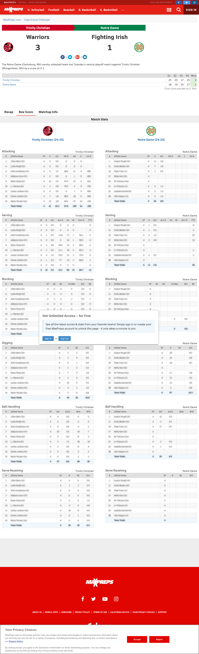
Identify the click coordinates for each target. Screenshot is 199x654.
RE (78, 475)
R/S (88, 475)
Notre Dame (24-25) (151, 140)
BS (54, 284)
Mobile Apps (51, 612)
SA (68, 220)
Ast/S (67, 411)
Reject (159, 639)
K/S (57, 156)
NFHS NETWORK (37, 2)
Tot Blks (71, 284)
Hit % (88, 156)
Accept (137, 639)
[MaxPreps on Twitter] (186, 2)
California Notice (119, 612)
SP (44, 156)
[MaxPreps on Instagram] (194, 2)
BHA (78, 411)
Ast (58, 411)
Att (74, 156)
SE (73, 220)
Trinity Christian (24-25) (48, 140)
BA (61, 284)
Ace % (60, 220)
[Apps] (169, 10)
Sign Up (65, 338)
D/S (87, 347)
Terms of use (100, 612)
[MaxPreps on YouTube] (105, 599)
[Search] (179, 10)
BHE (88, 411)
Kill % (66, 156)
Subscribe (66, 612)
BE (90, 284)
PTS (90, 220)
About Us (37, 612)
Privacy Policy (82, 612)
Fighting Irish (110, 37)
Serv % (81, 220)
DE (76, 347)
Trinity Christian (38, 27)
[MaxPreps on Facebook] (178, 2)
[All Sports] (123, 10)
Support (162, 612)
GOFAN (22, 2)
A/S (52, 220)
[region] (99, 639)
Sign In (48, 338)
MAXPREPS (10, 2)
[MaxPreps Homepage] (99, 583)
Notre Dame (110, 27)
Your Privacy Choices (144, 612)
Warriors (37, 37)
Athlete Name (17, 156)
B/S (82, 284)
